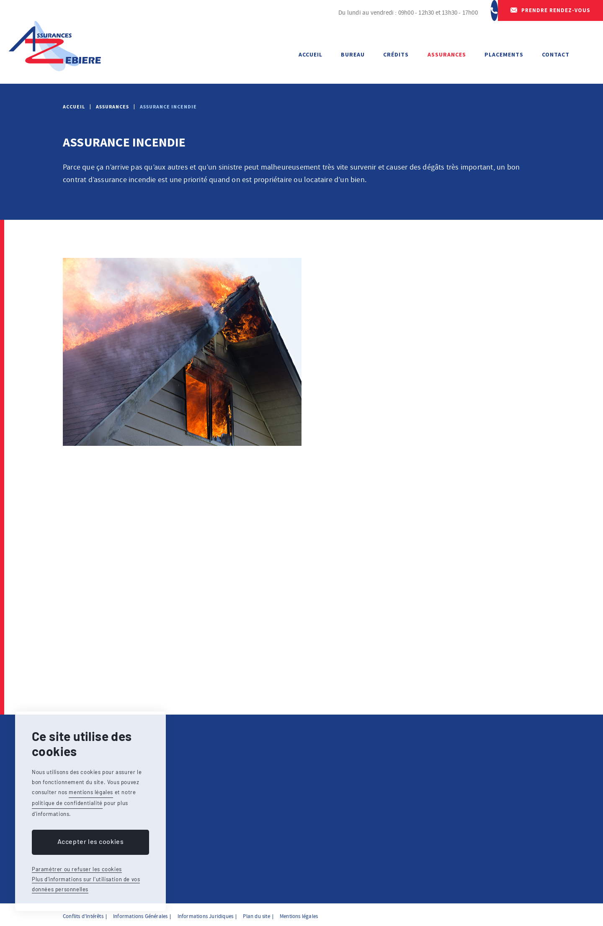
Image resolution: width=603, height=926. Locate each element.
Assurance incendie (168, 106)
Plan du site (256, 913)
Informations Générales (140, 913)
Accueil (310, 54)
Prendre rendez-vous (555, 12)
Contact (556, 54)
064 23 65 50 (467, 12)
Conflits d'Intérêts (83, 913)
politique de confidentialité (67, 803)
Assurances (447, 54)
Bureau (353, 54)
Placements (503, 54)
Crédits (396, 54)
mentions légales (91, 792)
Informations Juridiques (206, 913)
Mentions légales (299, 913)
